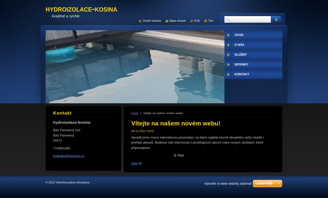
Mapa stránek (177, 20)
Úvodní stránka (152, 20)
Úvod (134, 113)
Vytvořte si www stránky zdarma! (228, 183)
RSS (197, 20)
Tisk (210, 20)
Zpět (134, 163)
